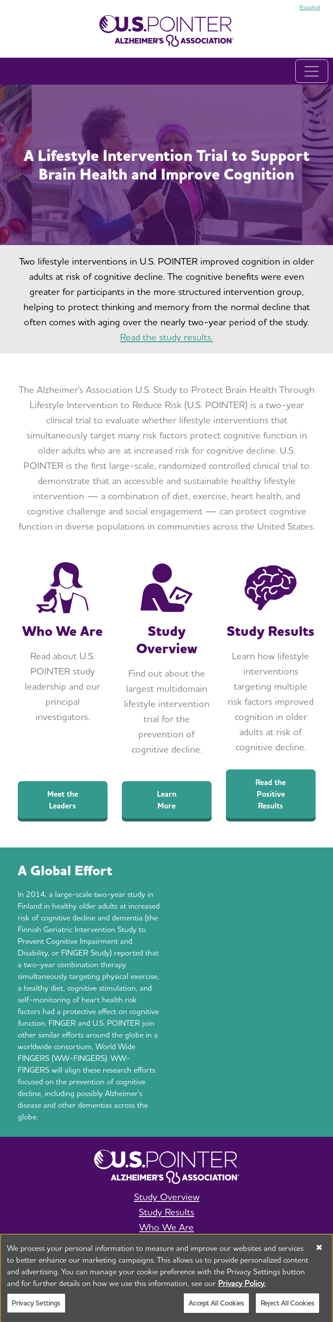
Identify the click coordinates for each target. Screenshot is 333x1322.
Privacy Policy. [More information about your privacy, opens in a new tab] (241, 1285)
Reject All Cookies (287, 1306)
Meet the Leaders (62, 799)
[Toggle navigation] (311, 71)
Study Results (166, 1211)
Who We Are (166, 1227)
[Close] (319, 1250)
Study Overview (166, 1196)
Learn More (166, 799)
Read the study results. (166, 337)
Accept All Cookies (216, 1306)
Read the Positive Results (270, 794)
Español (310, 7)
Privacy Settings (36, 1306)
